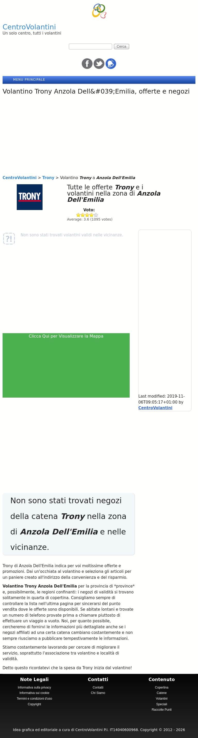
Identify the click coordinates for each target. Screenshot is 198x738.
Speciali (161, 704)
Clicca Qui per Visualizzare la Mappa (66, 336)
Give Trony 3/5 (87, 215)
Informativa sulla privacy (34, 687)
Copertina (161, 687)
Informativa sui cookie (34, 693)
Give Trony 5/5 (96, 215)
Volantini (161, 698)
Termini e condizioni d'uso (34, 698)
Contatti (98, 687)
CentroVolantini (29, 27)
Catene (162, 693)
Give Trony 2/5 (83, 215)
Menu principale (29, 79)
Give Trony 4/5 (91, 215)
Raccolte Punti (161, 709)
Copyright (34, 704)
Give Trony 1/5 (78, 215)
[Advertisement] (99, 136)
